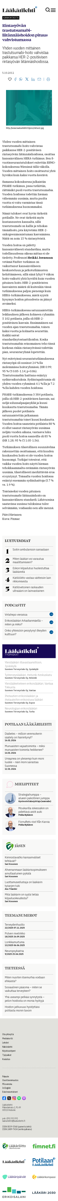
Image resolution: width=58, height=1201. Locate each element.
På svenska (7, 1084)
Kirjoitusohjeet (9, 1050)
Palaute (5, 1076)
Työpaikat (6, 1055)
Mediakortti (7, 1038)
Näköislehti (7, 1046)
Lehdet (5, 1042)
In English (6, 1088)
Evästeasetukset (10, 1091)
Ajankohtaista (10, 17)
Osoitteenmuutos (10, 1080)
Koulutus (6, 1059)
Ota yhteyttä (8, 1034)
